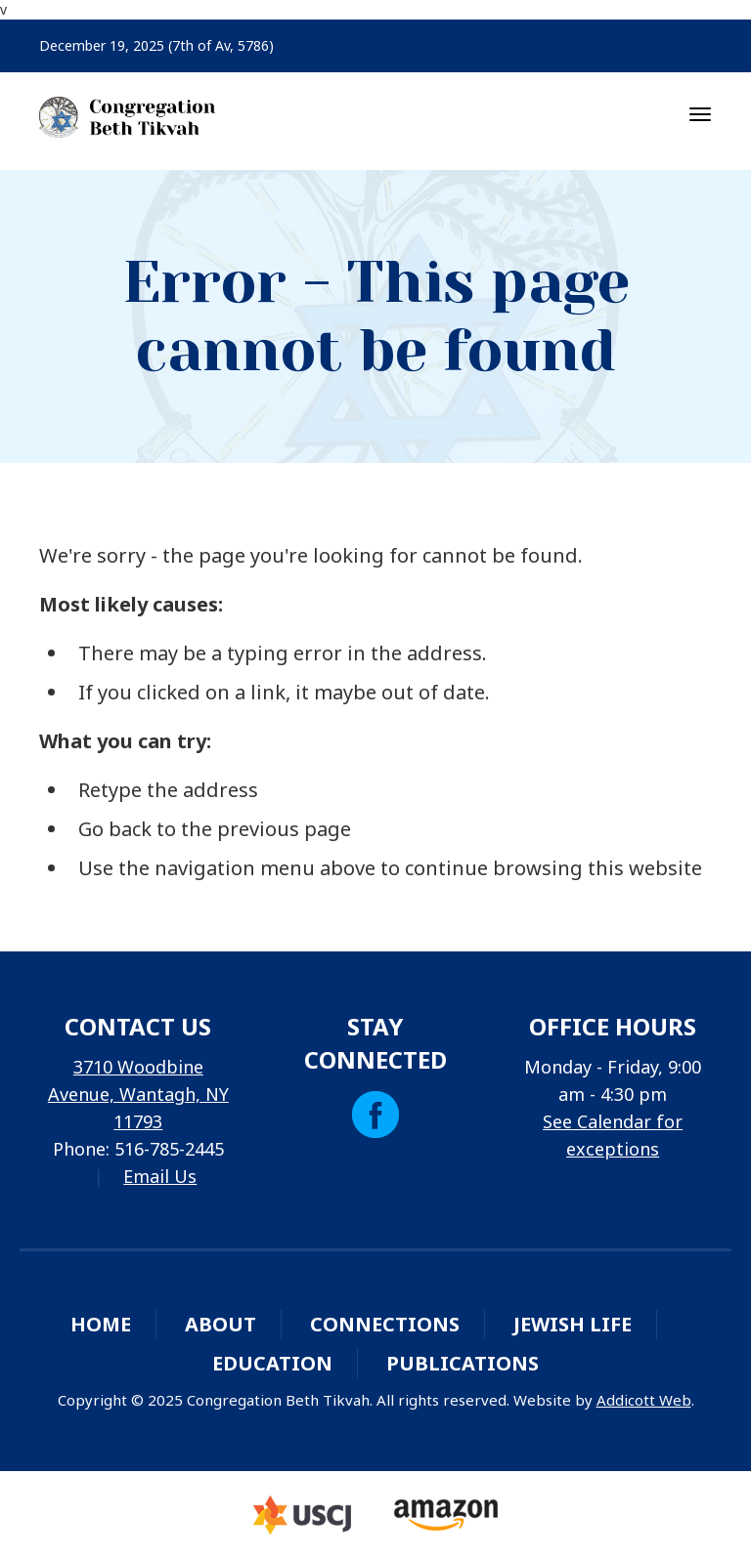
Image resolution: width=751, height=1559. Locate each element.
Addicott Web (643, 1400)
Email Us (160, 1176)
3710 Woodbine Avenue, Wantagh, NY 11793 (138, 1094)
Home (100, 1324)
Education (272, 1363)
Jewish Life (572, 1324)
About (220, 1324)
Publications (462, 1363)
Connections (385, 1324)
